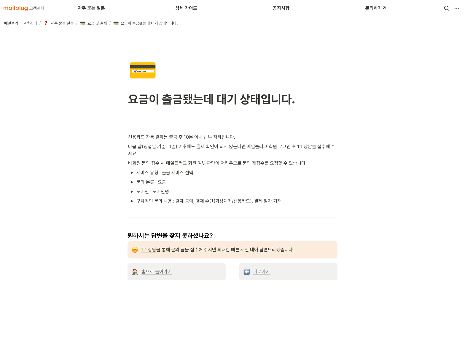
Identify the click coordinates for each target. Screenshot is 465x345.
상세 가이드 (186, 8)
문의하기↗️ (375, 8)
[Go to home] (24, 8)
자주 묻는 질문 (91, 8)
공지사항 (281, 8)
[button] (446, 8)
